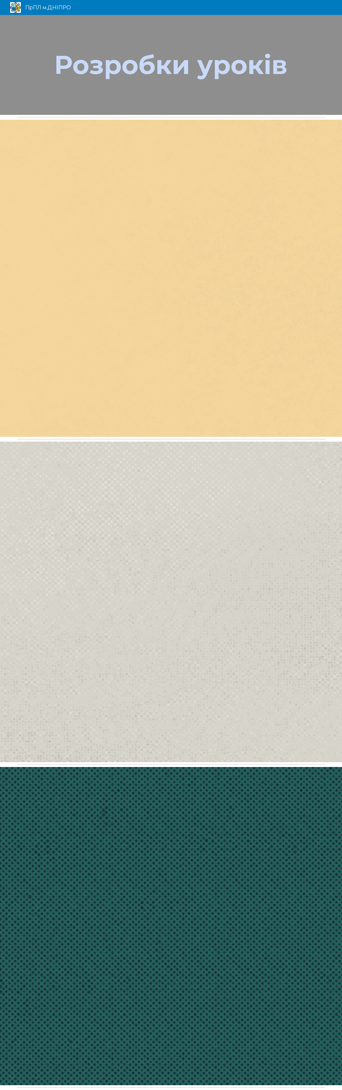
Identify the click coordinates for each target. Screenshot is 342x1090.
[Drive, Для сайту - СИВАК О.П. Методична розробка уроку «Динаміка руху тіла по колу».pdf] (171, 602)
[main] (171, 65)
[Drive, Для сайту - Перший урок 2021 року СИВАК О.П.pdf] (171, 926)
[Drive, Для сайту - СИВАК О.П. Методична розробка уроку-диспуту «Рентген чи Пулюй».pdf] (171, 278)
